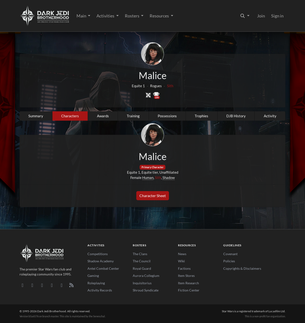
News (182, 254)
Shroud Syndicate (145, 290)
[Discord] (22, 285)
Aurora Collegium (146, 276)
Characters (70, 116)
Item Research (188, 283)
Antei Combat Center (103, 268)
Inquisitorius (142, 283)
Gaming (93, 276)
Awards (103, 116)
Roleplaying (96, 283)
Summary (35, 116)
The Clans (140, 254)
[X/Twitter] (62, 285)
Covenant (230, 254)
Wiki (181, 261)
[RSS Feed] (71, 285)
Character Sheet (152, 195)
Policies (229, 261)
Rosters (132, 15)
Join (261, 15)
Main (81, 15)
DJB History (236, 116)
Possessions (167, 116)
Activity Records (99, 290)
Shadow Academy (100, 261)
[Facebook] (42, 285)
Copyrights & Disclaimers (242, 268)
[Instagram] (52, 285)
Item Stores (186, 276)
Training (133, 116)
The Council (142, 261)
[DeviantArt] (32, 285)
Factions (184, 268)
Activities (106, 15)
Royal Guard (142, 268)
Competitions (97, 254)
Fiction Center (188, 290)
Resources (160, 15)
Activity (270, 116)
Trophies (201, 116)
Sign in (277, 15)
